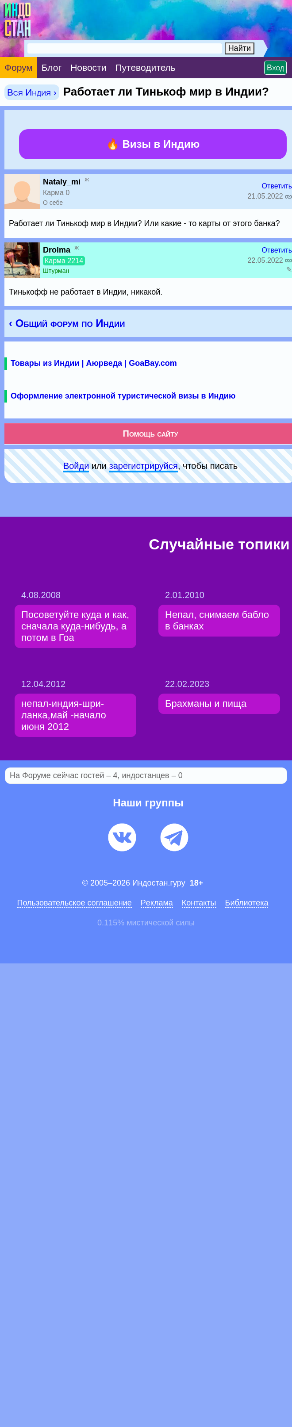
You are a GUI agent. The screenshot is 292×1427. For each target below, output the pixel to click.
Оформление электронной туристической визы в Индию (123, 395)
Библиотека (247, 902)
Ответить (277, 186)
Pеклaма (157, 902)
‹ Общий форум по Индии (67, 323)
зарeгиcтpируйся (143, 466)
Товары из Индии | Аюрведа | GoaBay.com (94, 363)
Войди (76, 466)
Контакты (199, 902)
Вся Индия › (32, 92)
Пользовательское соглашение (74, 902)
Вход (275, 67)
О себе (53, 202)
